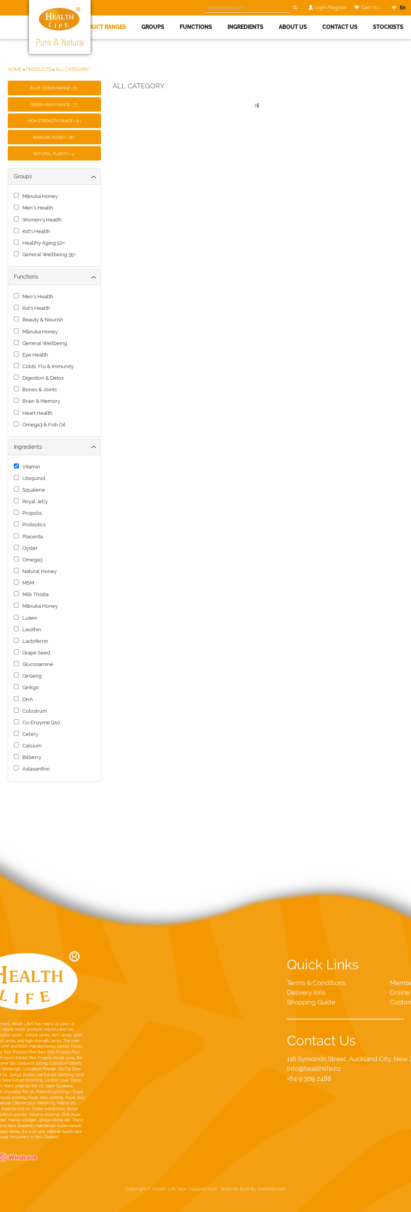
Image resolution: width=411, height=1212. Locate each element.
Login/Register (330, 7)
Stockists (388, 27)
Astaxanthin (35, 769)
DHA (26, 699)
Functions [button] (196, 27)
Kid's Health (35, 231)
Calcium (31, 746)
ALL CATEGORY (72, 69)
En (400, 7)
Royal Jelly (34, 501)
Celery (29, 734)
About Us (293, 27)
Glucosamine (36, 664)
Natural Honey (38, 571)
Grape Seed (35, 653)
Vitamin (30, 467)
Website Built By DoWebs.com (253, 1164)
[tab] (54, 176)
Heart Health (36, 413)
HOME (15, 69)
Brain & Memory (40, 401)
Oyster (29, 548)
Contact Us (339, 27)
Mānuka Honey (39, 196)
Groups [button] (152, 27)
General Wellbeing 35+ (48, 254)
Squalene (32, 490)
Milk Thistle (34, 594)
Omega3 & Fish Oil (43, 425)
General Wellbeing (43, 343)
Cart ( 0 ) (370, 7)
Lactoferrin (34, 641)
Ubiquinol (32, 478)
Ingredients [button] (245, 27)
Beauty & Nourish (41, 320)
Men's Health (36, 208)
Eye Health (34, 355)
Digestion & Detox (42, 378)
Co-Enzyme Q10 (40, 722)
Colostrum (33, 711)
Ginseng (31, 676)
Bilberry (30, 757)
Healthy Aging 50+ (42, 243)
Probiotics (32, 524)
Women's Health (41, 220)
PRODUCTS (38, 69)
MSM (27, 583)
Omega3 (31, 560)
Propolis (31, 513)
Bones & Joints (38, 389)
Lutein (28, 618)
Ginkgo (29, 687)
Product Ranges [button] (101, 27)
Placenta (31, 536)
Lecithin (30, 629)
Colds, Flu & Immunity (47, 366)
